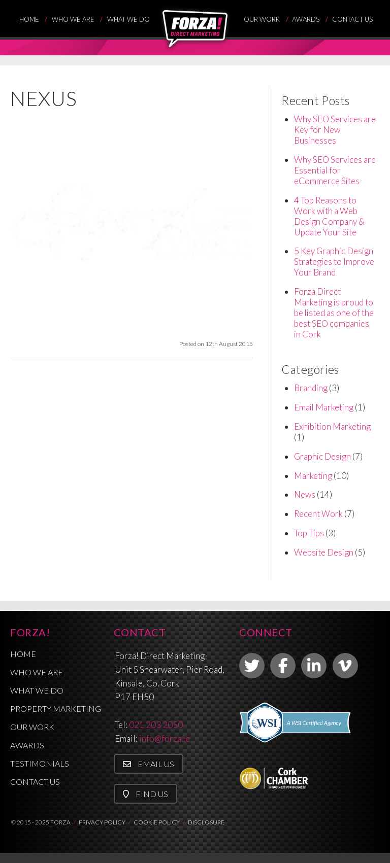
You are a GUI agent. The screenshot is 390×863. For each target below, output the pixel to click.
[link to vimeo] (345, 665)
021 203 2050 (156, 724)
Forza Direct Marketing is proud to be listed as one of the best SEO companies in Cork (334, 312)
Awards (305, 19)
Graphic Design (322, 456)
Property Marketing (55, 708)
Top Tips (309, 533)
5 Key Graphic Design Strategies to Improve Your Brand (334, 262)
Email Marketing (323, 407)
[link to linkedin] (314, 665)
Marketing (313, 475)
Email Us (148, 764)
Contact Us (352, 19)
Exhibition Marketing (332, 426)
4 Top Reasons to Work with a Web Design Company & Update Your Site (329, 216)
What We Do (128, 19)
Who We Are (73, 19)
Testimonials (39, 763)
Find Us (145, 794)
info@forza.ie (164, 738)
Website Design (323, 552)
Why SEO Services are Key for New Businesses (335, 130)
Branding (311, 388)
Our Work (262, 19)
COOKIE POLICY (157, 822)
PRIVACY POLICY (102, 822)
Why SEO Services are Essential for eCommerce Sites (335, 170)
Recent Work (318, 513)
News (304, 494)
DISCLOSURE (206, 822)
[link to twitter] (252, 665)
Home (29, 19)
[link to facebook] (283, 665)
